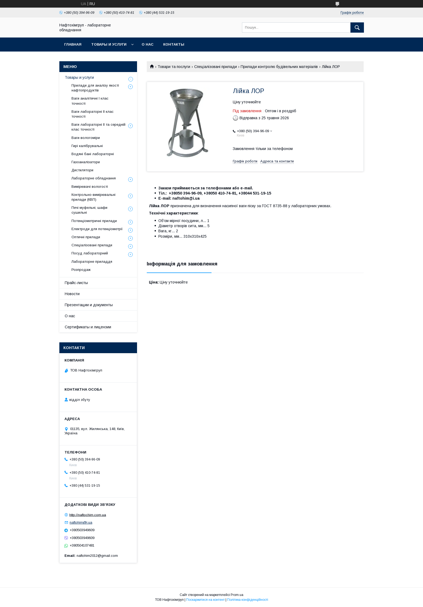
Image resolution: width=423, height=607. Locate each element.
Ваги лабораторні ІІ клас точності (92, 114)
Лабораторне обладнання (93, 178)
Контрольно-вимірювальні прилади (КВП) (93, 197)
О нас (147, 44)
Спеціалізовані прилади (215, 66)
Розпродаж (81, 270)
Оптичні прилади (85, 237)
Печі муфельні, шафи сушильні (89, 210)
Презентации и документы (89, 305)
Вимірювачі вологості (89, 187)
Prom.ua (237, 595)
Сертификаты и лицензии (88, 327)
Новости (72, 294)
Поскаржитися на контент (205, 600)
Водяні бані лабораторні (92, 154)
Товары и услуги (109, 44)
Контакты (173, 44)
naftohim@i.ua (81, 522)
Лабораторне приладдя (91, 262)
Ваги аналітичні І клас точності (89, 100)
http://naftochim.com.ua (87, 515)
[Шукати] (357, 27)
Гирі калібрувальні (87, 146)
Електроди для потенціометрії (97, 229)
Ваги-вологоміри (85, 138)
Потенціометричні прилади (94, 221)
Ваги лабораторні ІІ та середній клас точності (98, 126)
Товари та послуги (174, 66)
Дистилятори (82, 170)
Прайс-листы (76, 283)
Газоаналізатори (85, 162)
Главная (72, 44)
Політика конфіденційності (247, 600)
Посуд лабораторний (89, 253)
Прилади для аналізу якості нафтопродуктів (95, 87)
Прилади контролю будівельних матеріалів (279, 66)
